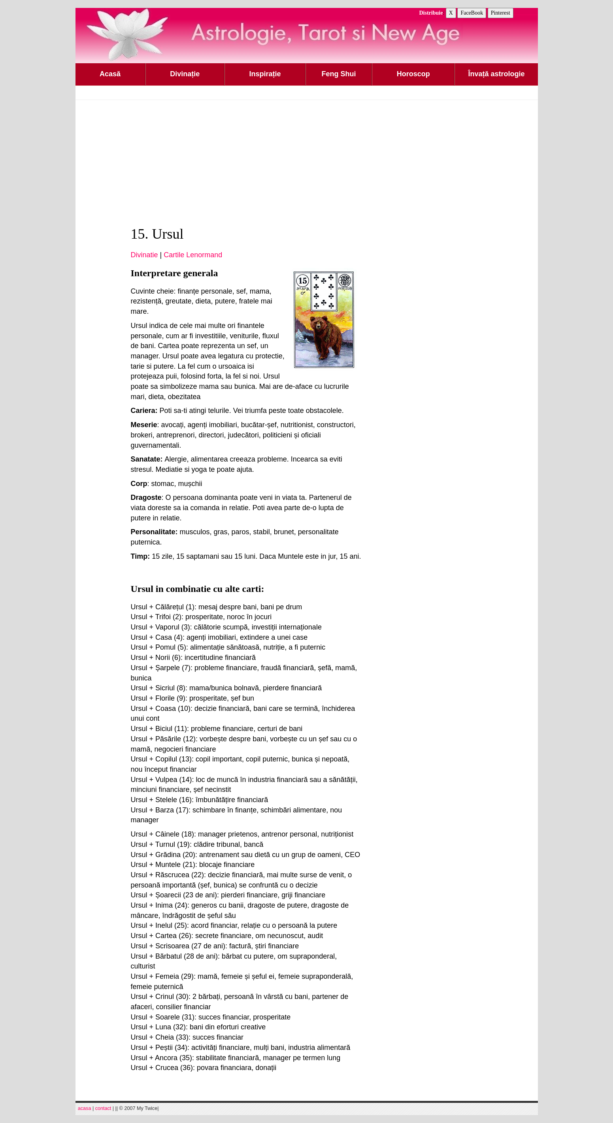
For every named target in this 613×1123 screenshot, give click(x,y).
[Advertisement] (307, 163)
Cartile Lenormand (193, 255)
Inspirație (265, 74)
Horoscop (413, 74)
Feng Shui (339, 74)
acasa (84, 1108)
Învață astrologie (496, 74)
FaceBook (471, 13)
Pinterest (500, 13)
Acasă (110, 74)
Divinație (185, 74)
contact (103, 1108)
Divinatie (144, 255)
